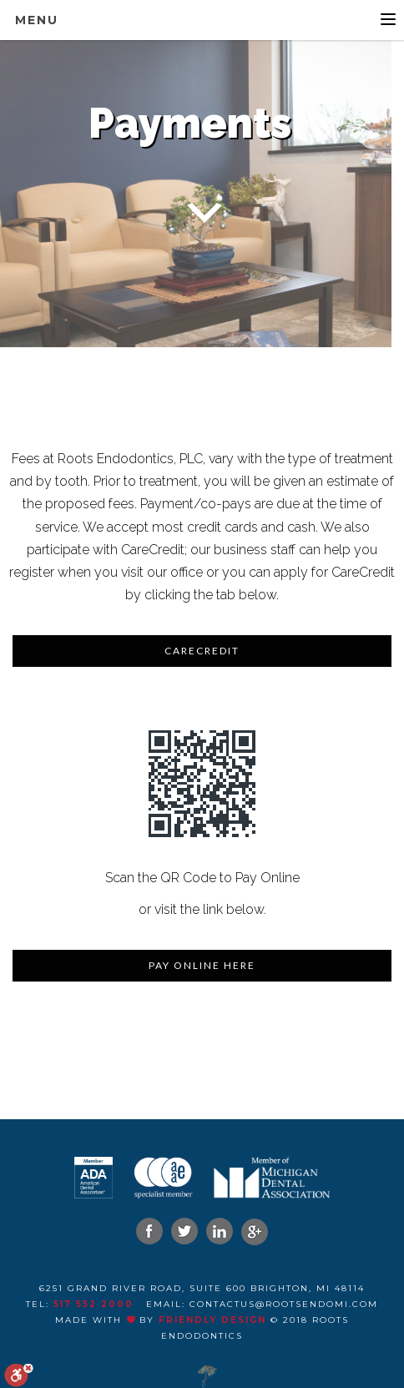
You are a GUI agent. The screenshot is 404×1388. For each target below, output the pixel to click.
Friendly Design (212, 1320)
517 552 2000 (93, 1304)
